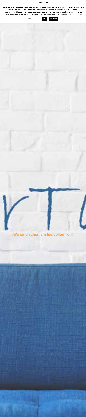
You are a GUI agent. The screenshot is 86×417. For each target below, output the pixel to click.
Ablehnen (53, 19)
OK (44, 19)
